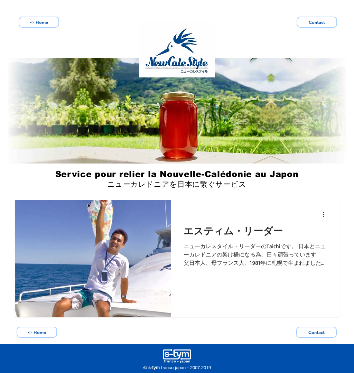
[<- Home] (39, 22)
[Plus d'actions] (326, 214)
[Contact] (317, 22)
